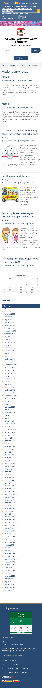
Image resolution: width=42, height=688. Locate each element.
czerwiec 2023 (9, 407)
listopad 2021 (9, 460)
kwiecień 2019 (9, 542)
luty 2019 (7, 548)
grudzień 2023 (9, 390)
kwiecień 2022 (9, 446)
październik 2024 (10, 365)
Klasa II (5, 76)
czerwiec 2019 (9, 536)
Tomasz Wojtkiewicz (27, 107)
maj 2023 (7, 410)
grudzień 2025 (9, 325)
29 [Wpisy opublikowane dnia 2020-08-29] (32, 293)
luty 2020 (7, 514)
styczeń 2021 (9, 486)
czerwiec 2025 (9, 342)
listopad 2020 (9, 491)
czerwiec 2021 (9, 472)
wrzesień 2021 (9, 466)
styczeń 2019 (9, 551)
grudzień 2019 (9, 520)
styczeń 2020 (9, 517)
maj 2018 (7, 573)
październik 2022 (10, 429)
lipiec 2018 (8, 567)
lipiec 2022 (8, 438)
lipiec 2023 (8, 404)
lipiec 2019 (8, 534)
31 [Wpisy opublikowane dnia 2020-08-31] (4, 296)
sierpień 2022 (9, 435)
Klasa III (6, 103)
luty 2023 (7, 418)
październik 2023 (10, 396)
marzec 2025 (9, 351)
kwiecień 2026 (9, 314)
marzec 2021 (9, 480)
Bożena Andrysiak (26, 80)
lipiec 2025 (8, 339)
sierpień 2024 (9, 370)
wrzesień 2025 (9, 334)
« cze (4, 301)
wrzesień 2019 (9, 528)
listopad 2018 (9, 556)
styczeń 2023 (9, 421)
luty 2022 (7, 452)
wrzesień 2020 (9, 497)
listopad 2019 (9, 522)
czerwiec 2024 (9, 373)
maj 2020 (7, 505)
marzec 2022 (9, 449)
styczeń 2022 (9, 455)
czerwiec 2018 (9, 570)
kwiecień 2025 (9, 348)
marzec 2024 (9, 382)
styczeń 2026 (9, 322)
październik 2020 (10, 494)
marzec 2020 (9, 511)
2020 (29, 65)
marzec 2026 (9, 317)
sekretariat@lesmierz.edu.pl (28, 3)
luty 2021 (7, 483)
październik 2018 (10, 559)
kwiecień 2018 (9, 576)
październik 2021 (10, 463)
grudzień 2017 (9, 587)
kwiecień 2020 (9, 508)
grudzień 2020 (9, 489)
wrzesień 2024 (9, 367)
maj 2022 (7, 443)
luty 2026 (7, 320)
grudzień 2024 (9, 359)
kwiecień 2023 (9, 412)
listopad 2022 (9, 427)
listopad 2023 (9, 393)
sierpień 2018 (9, 565)
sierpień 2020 (9, 500)
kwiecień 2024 (9, 379)
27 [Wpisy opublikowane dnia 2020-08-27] (21, 293)
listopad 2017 (9, 590)
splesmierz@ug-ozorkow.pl (18, 672)
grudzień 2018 (9, 553)
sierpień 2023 (9, 401)
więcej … (5, 95)
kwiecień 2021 (9, 477)
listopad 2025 (9, 328)
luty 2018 (7, 582)
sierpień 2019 (9, 531)
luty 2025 (7, 353)
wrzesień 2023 (9, 398)
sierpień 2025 (9, 336)
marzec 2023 (9, 415)
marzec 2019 (9, 545)
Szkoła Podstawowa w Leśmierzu (21, 40)
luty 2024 (7, 384)
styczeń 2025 (9, 356)
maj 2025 (7, 345)
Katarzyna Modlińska (27, 141)
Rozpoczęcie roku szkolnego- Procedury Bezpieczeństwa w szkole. (17, 216)
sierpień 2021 (9, 469)
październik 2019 (10, 525)
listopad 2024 (9, 362)
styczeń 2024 (9, 387)
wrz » (9, 301)
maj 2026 (7, 311)
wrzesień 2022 (9, 432)
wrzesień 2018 (9, 562)
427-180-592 (10, 3)
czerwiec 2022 (9, 441)
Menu (20, 58)
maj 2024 (7, 376)
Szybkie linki (7, 11)
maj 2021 (7, 474)
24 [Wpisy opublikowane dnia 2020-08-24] (4, 293)
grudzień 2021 (9, 458)
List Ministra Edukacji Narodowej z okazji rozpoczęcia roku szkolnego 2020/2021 (20, 134)
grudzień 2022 (9, 424)
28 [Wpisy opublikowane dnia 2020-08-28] (26, 293)
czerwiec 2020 (9, 503)
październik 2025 (10, 331)
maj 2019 (7, 539)
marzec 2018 (9, 579)
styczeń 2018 (9, 584)
